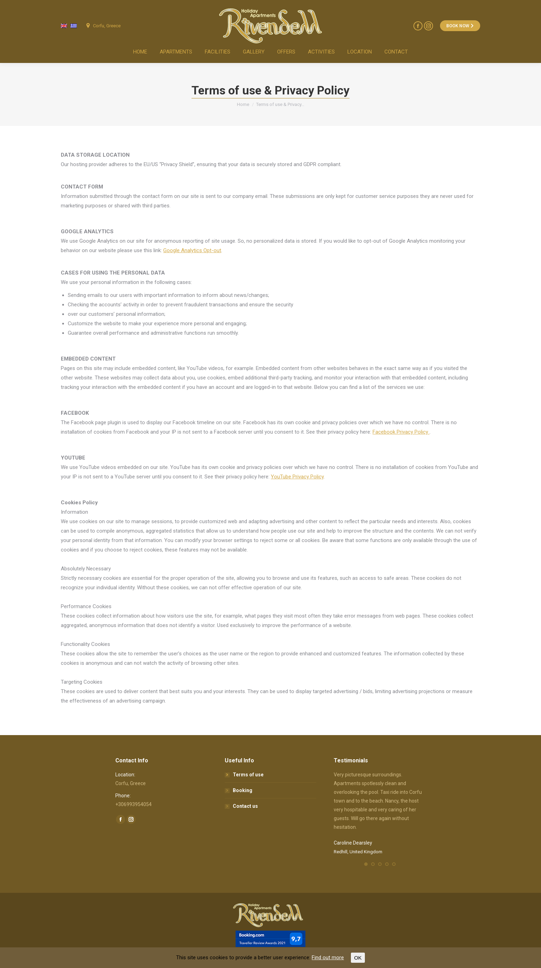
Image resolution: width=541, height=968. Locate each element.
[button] (366, 864)
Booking (242, 790)
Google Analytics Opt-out (192, 250)
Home (243, 104)
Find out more (328, 957)
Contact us (245, 806)
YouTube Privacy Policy (297, 477)
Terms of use (248, 774)
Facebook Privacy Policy (401, 432)
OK (358, 958)
